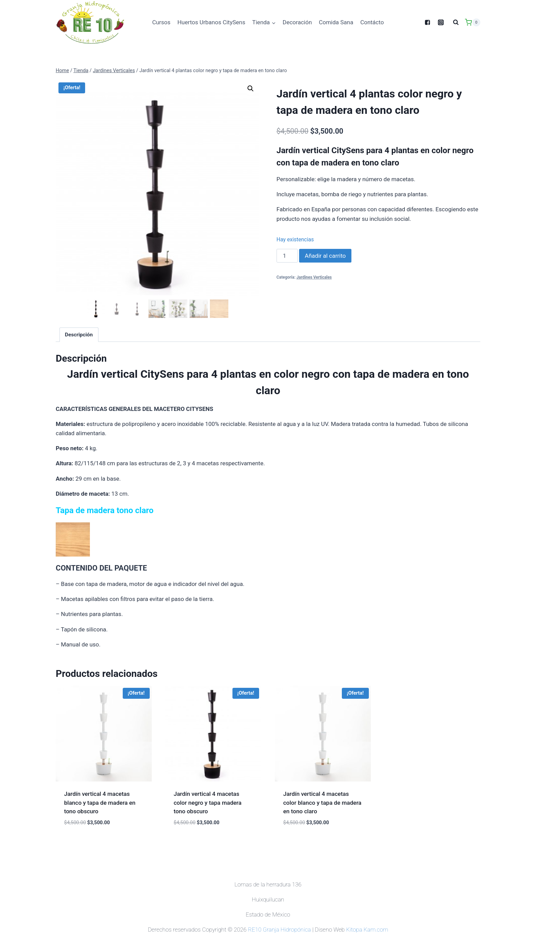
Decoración (297, 22)
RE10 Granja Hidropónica (279, 928)
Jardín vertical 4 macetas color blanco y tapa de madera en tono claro (322, 801)
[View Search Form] (455, 22)
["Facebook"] (427, 22)
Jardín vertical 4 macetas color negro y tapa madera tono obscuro (207, 801)
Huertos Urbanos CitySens (211, 22)
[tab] (78, 333)
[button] (273, 22)
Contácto (372, 22)
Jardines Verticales (314, 277)
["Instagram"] (440, 22)
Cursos (161, 22)
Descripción (79, 333)
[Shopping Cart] (472, 22)
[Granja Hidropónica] (90, 22)
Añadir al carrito (325, 255)
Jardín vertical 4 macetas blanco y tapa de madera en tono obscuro (100, 801)
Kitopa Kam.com (367, 928)
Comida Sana (336, 22)
